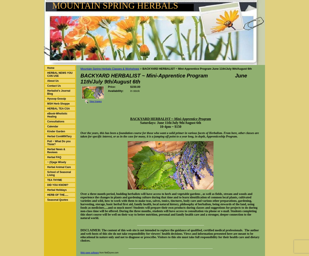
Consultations (55, 121)
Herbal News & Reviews (56, 151)
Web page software (89, 252)
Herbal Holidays (57, 189)
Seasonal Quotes (57, 199)
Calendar (52, 126)
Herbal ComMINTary (59, 136)
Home (50, 67)
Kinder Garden (56, 131)
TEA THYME (54, 180)
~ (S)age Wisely (56, 162)
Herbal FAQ (54, 157)
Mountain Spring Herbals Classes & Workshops (109, 68)
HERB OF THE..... (57, 194)
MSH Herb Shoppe (58, 103)
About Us (53, 80)
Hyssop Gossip (56, 98)
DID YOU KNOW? (57, 185)
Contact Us (54, 85)
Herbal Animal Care (59, 167)
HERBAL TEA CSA (58, 108)
